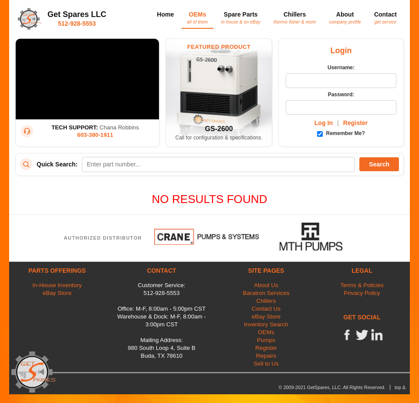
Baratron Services (266, 293)
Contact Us (266, 308)
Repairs (266, 355)
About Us (266, 285)
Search (379, 164)
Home (165, 14)
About (345, 17)
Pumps (266, 340)
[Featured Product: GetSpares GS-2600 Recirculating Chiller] (219, 92)
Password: (341, 94)
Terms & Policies (361, 285)
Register (355, 122)
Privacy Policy (362, 293)
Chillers (295, 17)
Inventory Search (266, 324)
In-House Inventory (57, 285)
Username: (341, 67)
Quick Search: (57, 164)
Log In (323, 122)
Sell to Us (266, 363)
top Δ (400, 387)
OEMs (197, 17)
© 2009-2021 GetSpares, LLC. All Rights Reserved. (332, 387)
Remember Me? (341, 133)
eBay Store (57, 293)
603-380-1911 (95, 135)
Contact (385, 17)
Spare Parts (240, 17)
